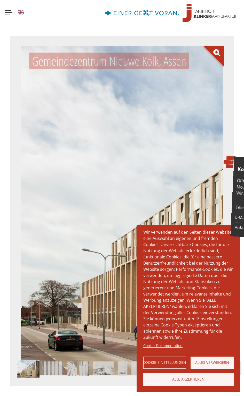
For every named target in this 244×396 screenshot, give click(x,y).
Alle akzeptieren (188, 379)
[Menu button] (8, 13)
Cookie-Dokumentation (163, 345)
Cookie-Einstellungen (164, 362)
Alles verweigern (212, 362)
